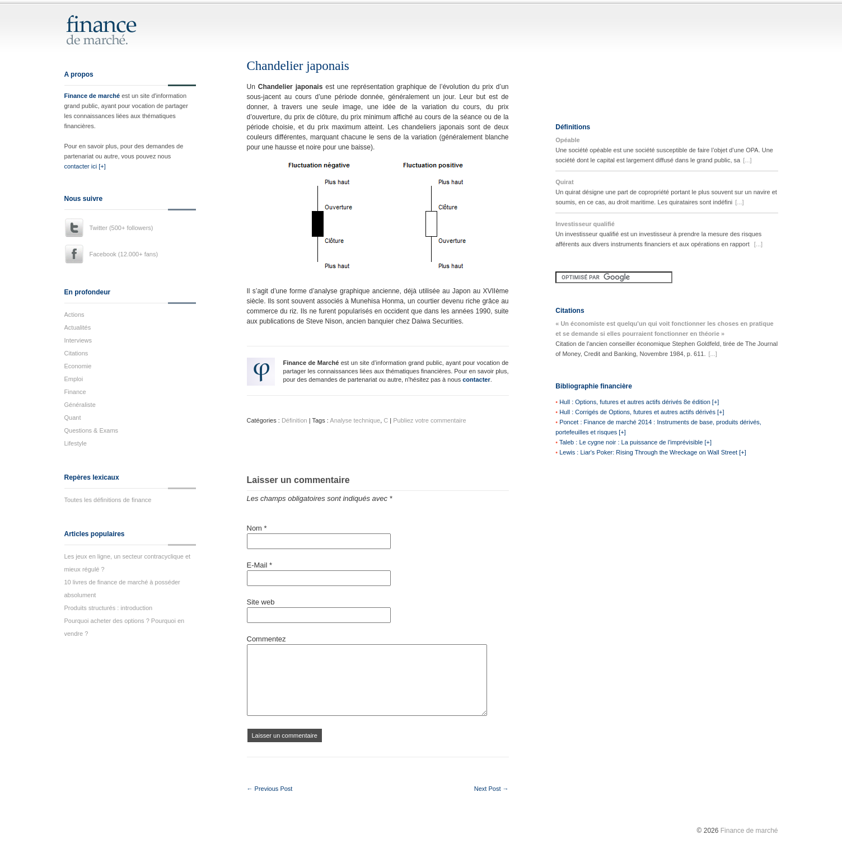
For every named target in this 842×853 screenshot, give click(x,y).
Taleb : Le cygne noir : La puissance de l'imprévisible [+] (635, 442)
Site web (261, 602)
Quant (72, 417)
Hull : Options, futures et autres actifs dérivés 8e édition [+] (639, 402)
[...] (747, 160)
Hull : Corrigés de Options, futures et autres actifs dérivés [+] (641, 412)
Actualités (77, 327)
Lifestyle (75, 443)
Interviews (78, 340)
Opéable (567, 140)
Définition (294, 420)
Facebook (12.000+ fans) (124, 254)
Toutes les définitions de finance (108, 499)
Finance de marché (92, 95)
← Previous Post (270, 788)
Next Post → (491, 788)
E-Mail (260, 565)
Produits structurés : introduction (108, 607)
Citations (76, 353)
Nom (257, 528)
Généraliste (80, 404)
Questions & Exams (91, 430)
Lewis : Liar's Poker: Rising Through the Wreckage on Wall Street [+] (652, 452)
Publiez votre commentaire (429, 420)
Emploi (73, 379)
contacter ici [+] (85, 166)
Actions (74, 314)
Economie (78, 366)
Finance (75, 391)
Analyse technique (355, 420)
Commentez (266, 639)
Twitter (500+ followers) (121, 227)
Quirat (564, 182)
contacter (476, 379)
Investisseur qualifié (585, 224)
